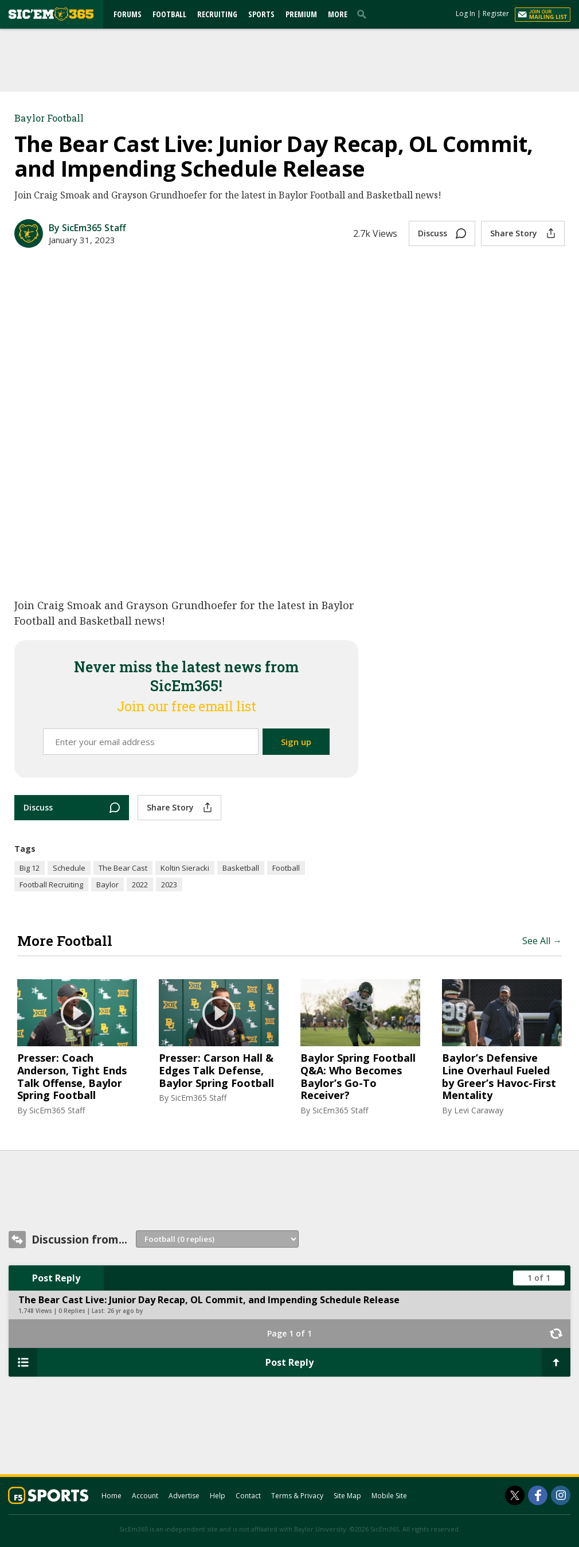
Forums (128, 14)
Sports (261, 14)
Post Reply (56, 1278)
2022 (140, 884)
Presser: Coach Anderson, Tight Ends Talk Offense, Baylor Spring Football (72, 1076)
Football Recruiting (51, 884)
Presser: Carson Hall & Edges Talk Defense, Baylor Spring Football (216, 1070)
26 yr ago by (125, 1311)
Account (145, 1496)
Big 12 (29, 868)
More (337, 14)
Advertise (184, 1496)
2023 (169, 884)
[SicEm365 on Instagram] (560, 1495)
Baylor (107, 884)
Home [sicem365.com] (111, 1496)
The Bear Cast (123, 868)
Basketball (240, 868)
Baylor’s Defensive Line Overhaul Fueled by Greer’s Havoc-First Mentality (499, 1076)
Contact (248, 1496)
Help (217, 1496)
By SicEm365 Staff (87, 227)
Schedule (69, 868)
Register (496, 13)
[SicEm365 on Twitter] (515, 1495)
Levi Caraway (478, 1110)
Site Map (347, 1496)
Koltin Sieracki (185, 868)
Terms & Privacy (297, 1496)
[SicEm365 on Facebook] (537, 1495)
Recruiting (217, 14)
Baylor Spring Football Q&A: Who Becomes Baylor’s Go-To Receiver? (358, 1076)
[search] (364, 14)
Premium (301, 14)
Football (169, 14)
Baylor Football (49, 118)
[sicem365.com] (51, 14)
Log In (465, 13)
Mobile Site (389, 1496)
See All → (542, 940)
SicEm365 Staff (57, 1110)
